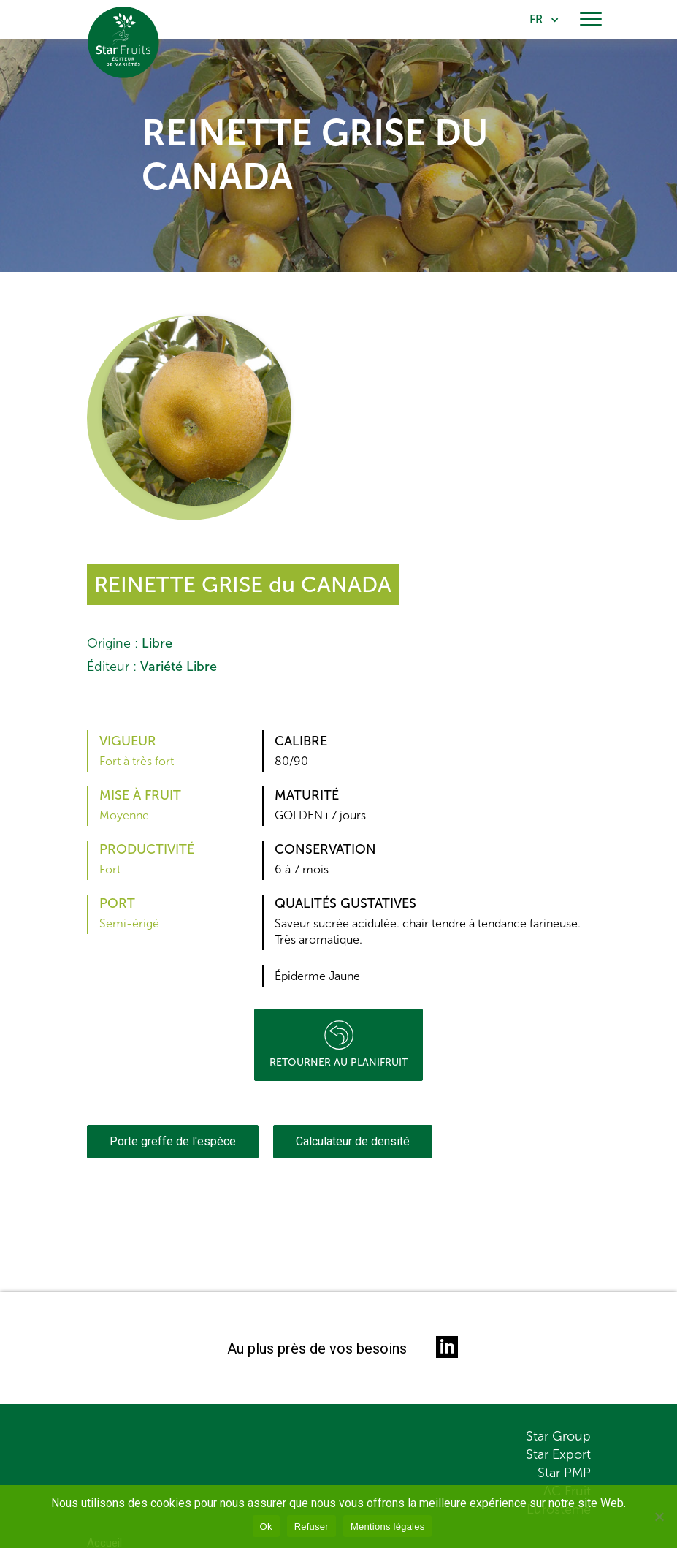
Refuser (311, 1526)
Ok (266, 1526)
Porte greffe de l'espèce (173, 1141)
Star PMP (564, 1472)
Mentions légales (388, 1526)
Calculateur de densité (353, 1141)
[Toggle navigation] (591, 20)
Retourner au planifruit (338, 1044)
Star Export (558, 1454)
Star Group (558, 1436)
